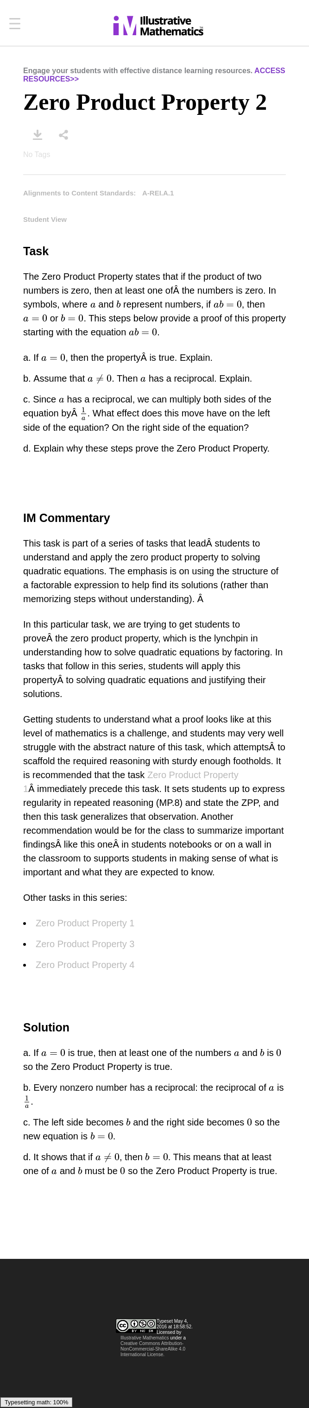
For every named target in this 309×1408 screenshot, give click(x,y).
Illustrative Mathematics (144, 1337)
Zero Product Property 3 (85, 944)
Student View (45, 219)
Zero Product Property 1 (85, 923)
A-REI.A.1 (158, 193)
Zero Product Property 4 (85, 965)
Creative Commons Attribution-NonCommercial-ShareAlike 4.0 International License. (152, 1349)
